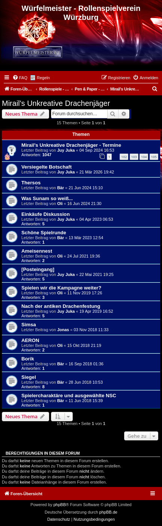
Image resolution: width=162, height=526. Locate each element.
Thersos (30, 182)
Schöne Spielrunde (43, 232)
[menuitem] (19, 77)
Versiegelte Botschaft (46, 167)
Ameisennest (36, 251)
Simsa (28, 324)
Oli (60, 203)
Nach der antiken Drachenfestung (60, 306)
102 (124, 156)
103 (134, 156)
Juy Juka (66, 150)
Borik (27, 359)
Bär (60, 187)
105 (154, 156)
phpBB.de (108, 512)
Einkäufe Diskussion (45, 214)
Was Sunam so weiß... (47, 198)
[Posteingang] (37, 269)
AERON (30, 340)
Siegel (28, 377)
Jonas (63, 329)
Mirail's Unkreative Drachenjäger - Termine (71, 145)
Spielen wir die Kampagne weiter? (61, 288)
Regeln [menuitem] (43, 77)
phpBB (59, 504)
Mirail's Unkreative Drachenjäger (56, 103)
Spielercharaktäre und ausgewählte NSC (68, 395)
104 (144, 156)
